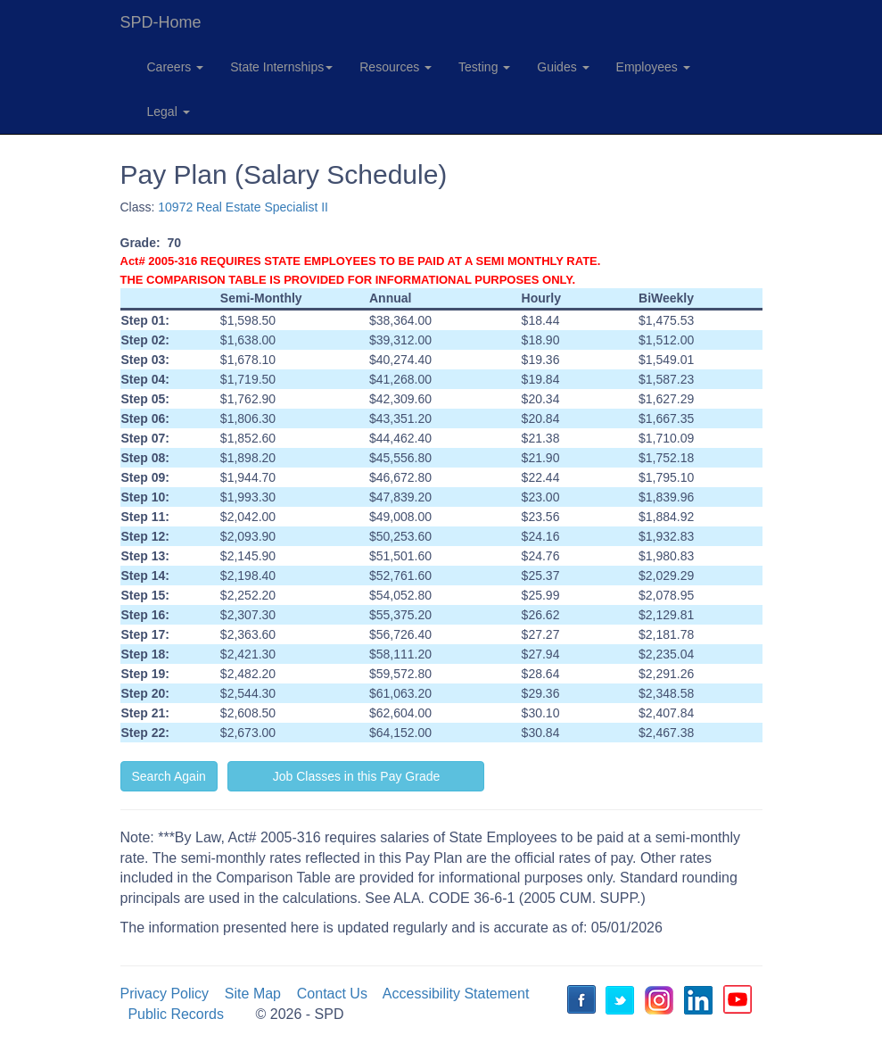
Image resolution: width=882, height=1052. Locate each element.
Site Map (253, 993)
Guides (563, 67)
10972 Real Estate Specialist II (243, 207)
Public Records (176, 1014)
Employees (653, 67)
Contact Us (332, 993)
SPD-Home (161, 22)
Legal (168, 111)
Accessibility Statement (456, 993)
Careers (175, 67)
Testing (484, 67)
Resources (395, 67)
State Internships (281, 67)
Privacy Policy (165, 993)
